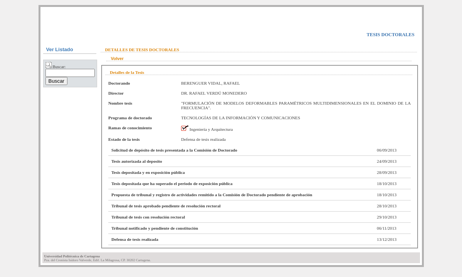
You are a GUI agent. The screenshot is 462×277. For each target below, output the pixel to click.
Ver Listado (59, 49)
